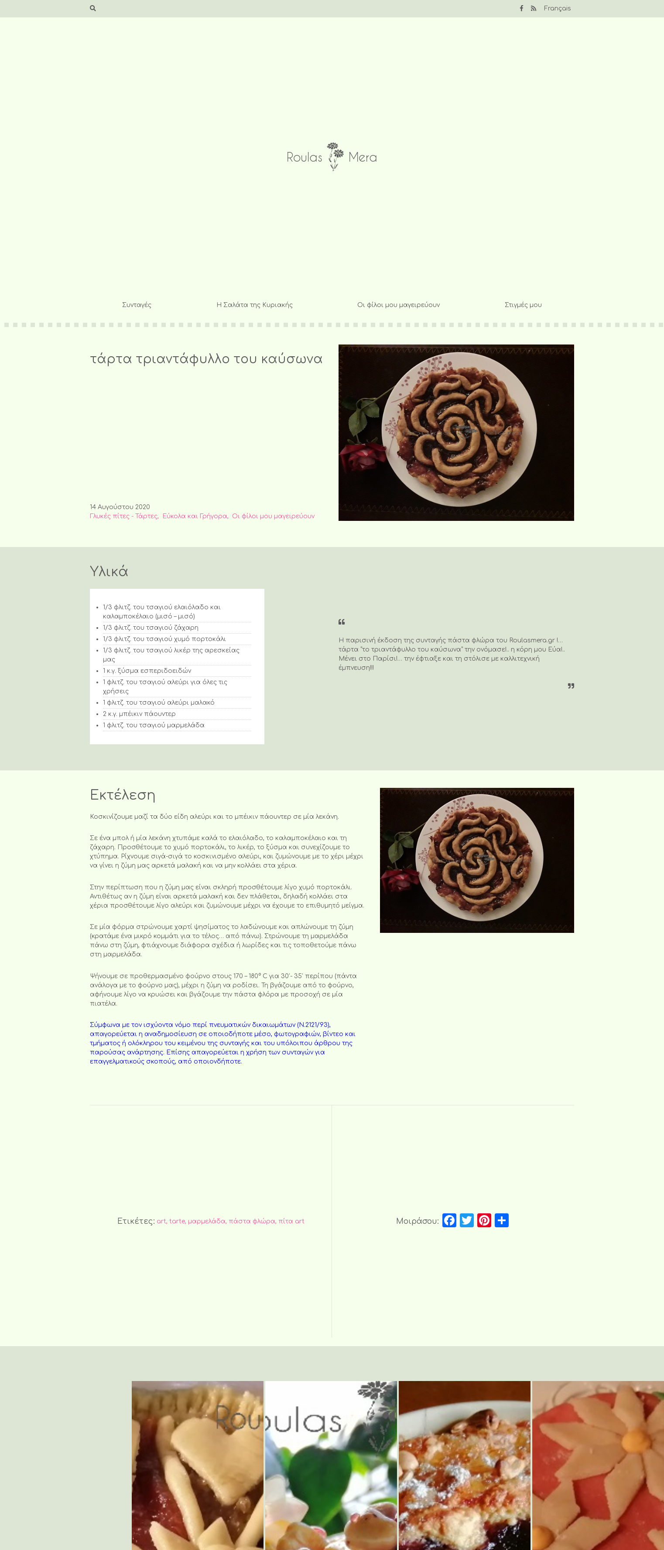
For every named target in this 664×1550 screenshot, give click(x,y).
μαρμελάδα (207, 1221)
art (161, 1221)
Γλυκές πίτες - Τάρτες (123, 516)
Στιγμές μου (523, 305)
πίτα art (291, 1221)
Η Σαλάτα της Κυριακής (254, 305)
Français (557, 8)
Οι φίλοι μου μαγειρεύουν (398, 305)
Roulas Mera (332, 157)
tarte (177, 1221)
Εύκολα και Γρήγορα (194, 516)
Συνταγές (136, 305)
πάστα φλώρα (252, 1221)
